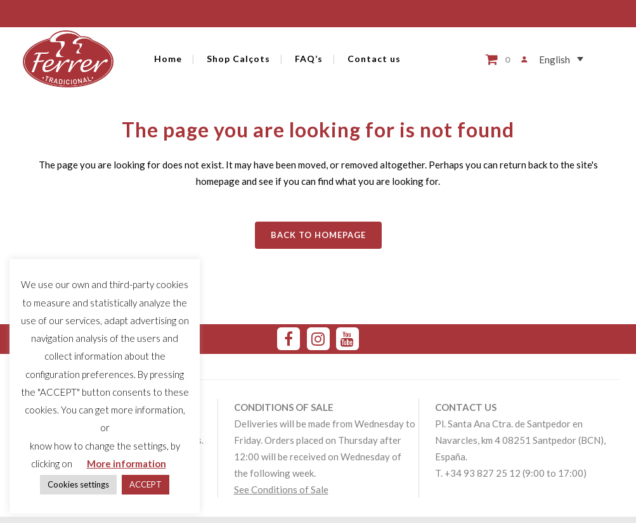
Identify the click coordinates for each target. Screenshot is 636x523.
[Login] (519, 59)
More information (126, 463)
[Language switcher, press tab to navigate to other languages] (556, 59)
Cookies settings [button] (78, 484)
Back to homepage (318, 235)
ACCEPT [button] (145, 484)
